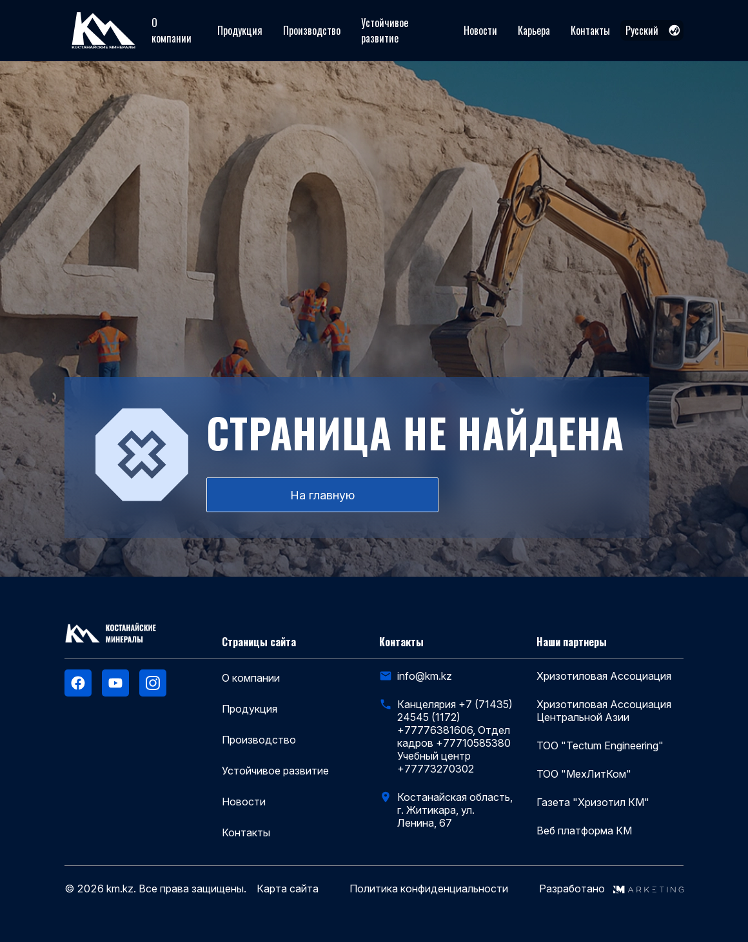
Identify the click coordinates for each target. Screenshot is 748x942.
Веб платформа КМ (584, 830)
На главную (322, 495)
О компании (172, 30)
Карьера (534, 30)
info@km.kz (424, 675)
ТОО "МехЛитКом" (583, 773)
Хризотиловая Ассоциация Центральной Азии (603, 711)
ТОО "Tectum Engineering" (600, 745)
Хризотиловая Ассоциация (603, 675)
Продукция (239, 30)
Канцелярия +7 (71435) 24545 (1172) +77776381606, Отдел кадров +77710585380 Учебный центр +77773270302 (455, 736)
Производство (311, 30)
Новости (480, 30)
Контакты (590, 30)
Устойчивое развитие (384, 30)
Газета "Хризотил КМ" (592, 802)
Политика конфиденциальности (428, 889)
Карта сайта (288, 889)
